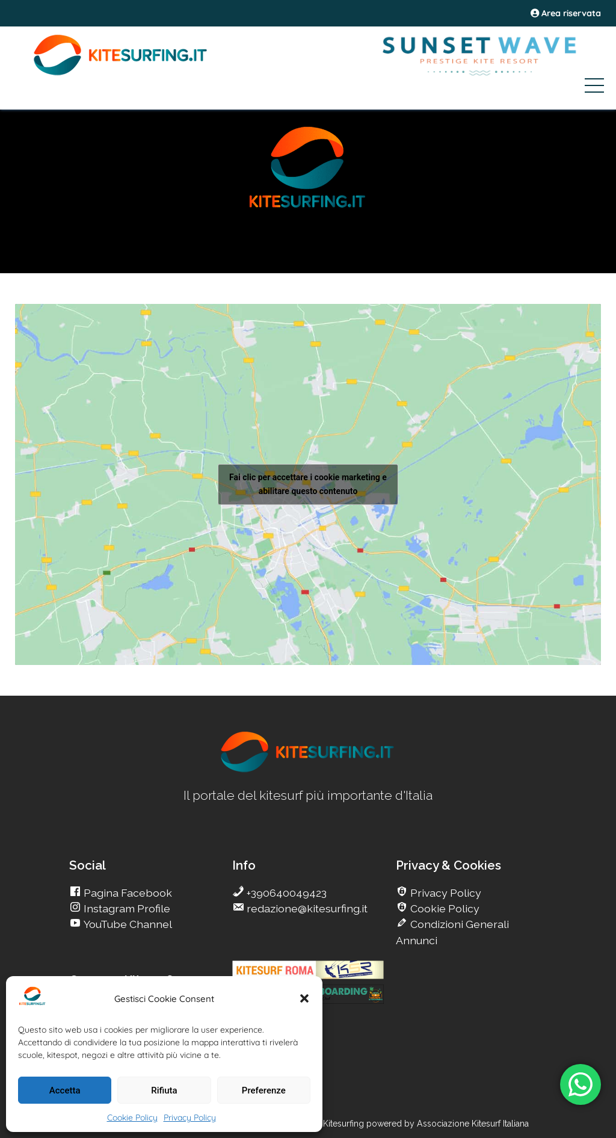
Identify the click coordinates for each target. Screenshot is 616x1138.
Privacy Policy (190, 1117)
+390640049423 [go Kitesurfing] (285, 892)
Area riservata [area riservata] (566, 13)
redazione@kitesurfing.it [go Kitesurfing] (306, 908)
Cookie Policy (132, 1117)
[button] (304, 998)
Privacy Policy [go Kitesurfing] (444, 892)
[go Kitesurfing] (308, 770)
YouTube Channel (126, 924)
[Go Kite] (121, 73)
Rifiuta (164, 1090)
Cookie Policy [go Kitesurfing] (443, 908)
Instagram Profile (125, 908)
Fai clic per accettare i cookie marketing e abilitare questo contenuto (308, 484)
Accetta (65, 1090)
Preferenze (264, 1090)
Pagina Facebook (126, 892)
